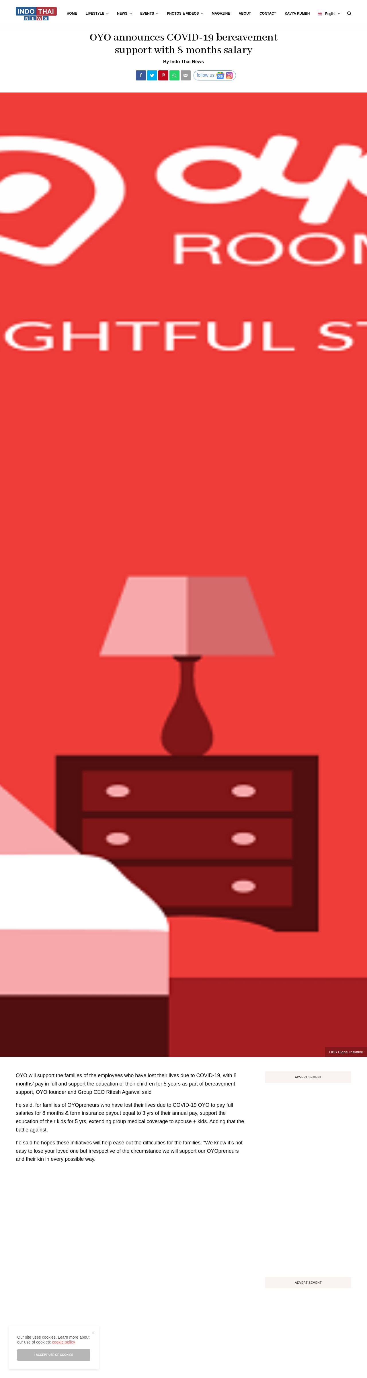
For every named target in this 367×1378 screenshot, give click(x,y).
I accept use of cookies (53, 1354)
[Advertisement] (308, 1178)
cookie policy (63, 1342)
